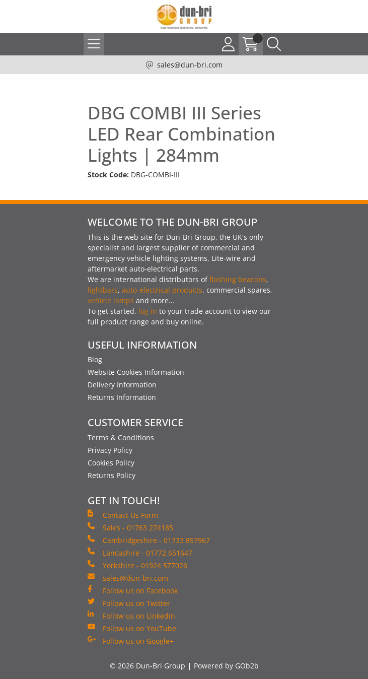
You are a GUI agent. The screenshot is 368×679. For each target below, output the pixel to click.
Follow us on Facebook (133, 590)
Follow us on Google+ (131, 641)
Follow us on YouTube (132, 628)
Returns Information (122, 397)
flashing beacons (237, 279)
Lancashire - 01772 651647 (140, 553)
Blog (95, 359)
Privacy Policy (110, 450)
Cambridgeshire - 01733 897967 (149, 540)
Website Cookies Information (136, 372)
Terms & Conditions (121, 437)
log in (147, 311)
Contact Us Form (123, 515)
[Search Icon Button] (274, 44)
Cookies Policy (111, 462)
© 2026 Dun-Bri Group (147, 665)
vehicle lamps (111, 300)
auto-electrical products (162, 290)
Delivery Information (122, 384)
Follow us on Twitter (129, 603)
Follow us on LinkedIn (131, 615)
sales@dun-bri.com (190, 65)
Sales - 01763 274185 (130, 527)
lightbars (103, 290)
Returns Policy (111, 475)
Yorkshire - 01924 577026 (137, 565)
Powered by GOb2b (226, 665)
